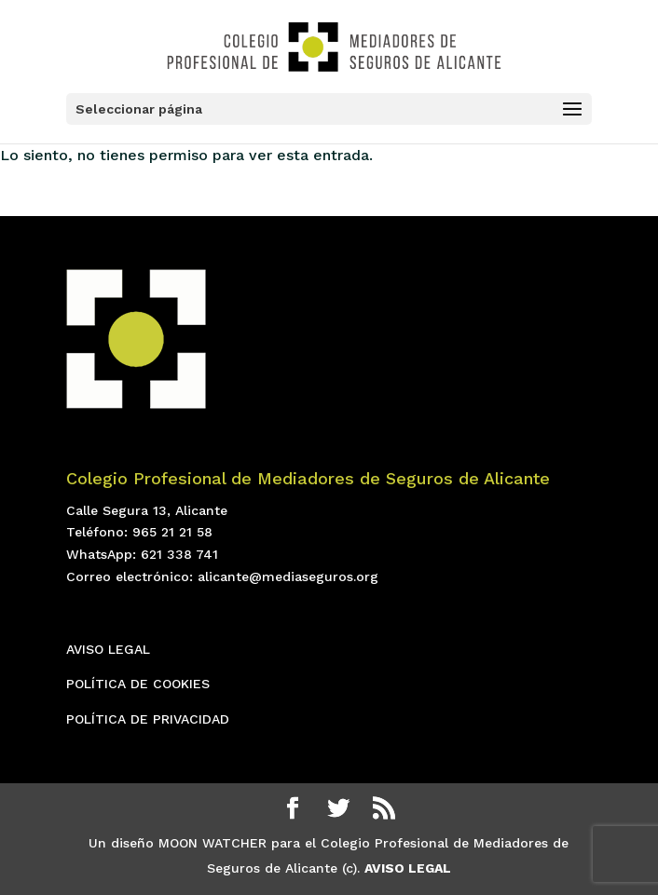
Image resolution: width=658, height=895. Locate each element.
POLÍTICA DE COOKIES (138, 683)
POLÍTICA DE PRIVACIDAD (147, 719)
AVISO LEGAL (108, 649)
